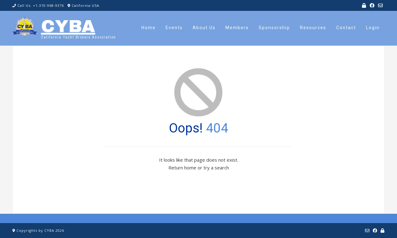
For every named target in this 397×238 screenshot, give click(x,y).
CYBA (68, 26)
